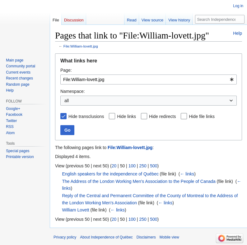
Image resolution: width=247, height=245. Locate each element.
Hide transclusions (86, 116)
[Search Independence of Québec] (220, 19)
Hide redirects (162, 116)
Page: (66, 70)
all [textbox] (66, 100)
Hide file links (201, 116)
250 (142, 165)
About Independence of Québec (106, 237)
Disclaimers (146, 237)
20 (114, 165)
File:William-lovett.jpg (80, 46)
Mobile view (169, 237)
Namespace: (72, 91)
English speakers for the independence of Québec (110, 173)
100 (132, 165)
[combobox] (148, 79)
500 (153, 165)
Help (237, 33)
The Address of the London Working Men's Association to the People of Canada (139, 181)
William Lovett (75, 209)
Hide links (126, 116)
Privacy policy (65, 237)
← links (187, 173)
